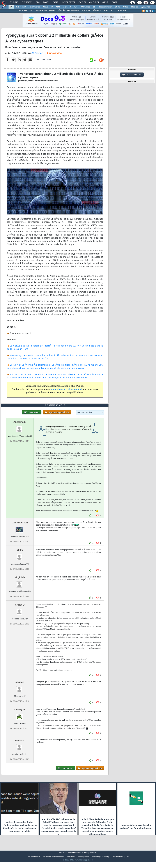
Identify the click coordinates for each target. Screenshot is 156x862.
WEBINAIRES (41, 11)
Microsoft (67, 7)
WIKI (106, 11)
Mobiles (134, 7)
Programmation (105, 7)
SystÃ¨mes (145, 7)
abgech (20, 687)
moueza (19, 745)
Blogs (46, 2)
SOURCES (86, 11)
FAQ (37, 2)
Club (114, 2)
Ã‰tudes (94, 2)
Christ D (20, 610)
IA (52, 7)
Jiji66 (20, 555)
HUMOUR (121, 11)
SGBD (117, 7)
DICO (112, 11)
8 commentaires (54, 55)
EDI (94, 7)
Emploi (82, 2)
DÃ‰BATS (96, 11)
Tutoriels (26, 2)
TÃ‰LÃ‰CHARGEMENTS (68, 11)
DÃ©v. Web (85, 7)
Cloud (45, 7)
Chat (55, 2)
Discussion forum (132, 74)
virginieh (20, 583)
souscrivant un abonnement (66, 391)
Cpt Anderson (20, 528)
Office (125, 7)
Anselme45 (19, 427)
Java (75, 7)
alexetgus (19, 715)
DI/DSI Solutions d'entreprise (28, 7)
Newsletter (68, 2)
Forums (14, 2)
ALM (58, 7)
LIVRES (52, 11)
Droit (105, 2)
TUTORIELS (22, 11)
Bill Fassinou (37, 55)
